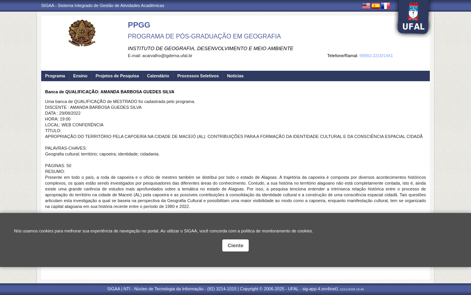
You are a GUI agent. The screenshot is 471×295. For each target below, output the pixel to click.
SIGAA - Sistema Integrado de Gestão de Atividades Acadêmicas (102, 5)
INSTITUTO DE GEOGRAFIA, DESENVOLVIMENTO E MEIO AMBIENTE (210, 48)
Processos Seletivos (198, 75)
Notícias (235, 75)
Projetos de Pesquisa (117, 75)
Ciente (236, 245)
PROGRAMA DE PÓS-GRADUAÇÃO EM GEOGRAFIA (204, 36)
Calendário (158, 75)
